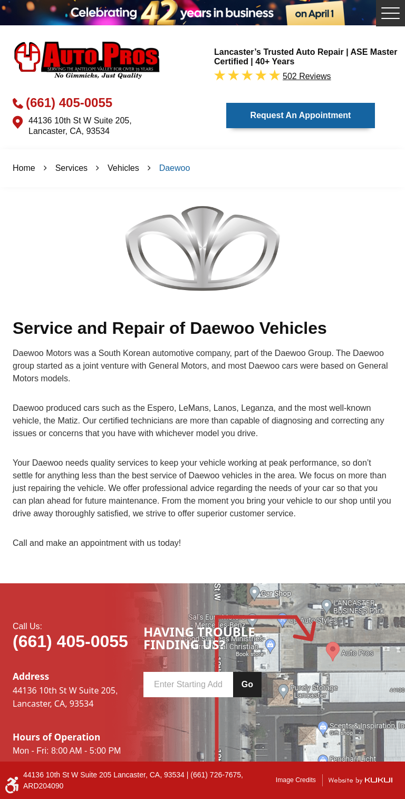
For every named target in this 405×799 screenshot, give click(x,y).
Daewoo (174, 167)
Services (71, 167)
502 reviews (307, 76)
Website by (360, 780)
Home (24, 167)
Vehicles (123, 167)
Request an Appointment (300, 115)
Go (247, 684)
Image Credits (296, 780)
